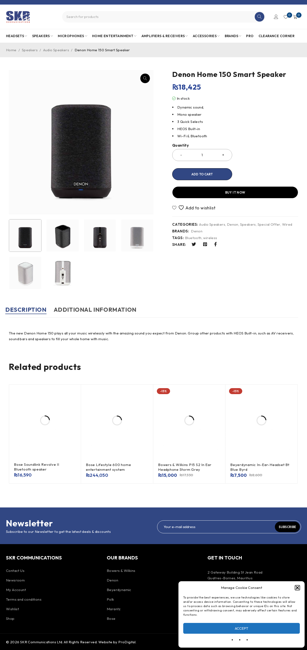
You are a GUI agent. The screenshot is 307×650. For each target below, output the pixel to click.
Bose (111, 618)
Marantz (114, 608)
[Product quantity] (202, 155)
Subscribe (284, 526)
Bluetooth (193, 220)
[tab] (29, 312)
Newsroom (15, 579)
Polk (110, 599)
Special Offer (269, 206)
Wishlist (12, 608)
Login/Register (274, 17)
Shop (10, 618)
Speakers (30, 50)
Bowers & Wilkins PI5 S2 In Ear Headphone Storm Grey (185, 466)
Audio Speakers (56, 50)
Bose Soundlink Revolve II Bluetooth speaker (36, 466)
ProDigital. (127, 641)
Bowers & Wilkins (121, 570)
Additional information (106, 309)
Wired (287, 206)
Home (11, 50)
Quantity (180, 145)
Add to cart (202, 174)
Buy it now (267, 174)
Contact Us (15, 570)
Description (29, 309)
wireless (210, 220)
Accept (241, 628)
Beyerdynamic (119, 589)
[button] (297, 587)
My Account (16, 589)
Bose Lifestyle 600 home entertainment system (108, 466)
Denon (232, 206)
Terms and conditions (23, 599)
